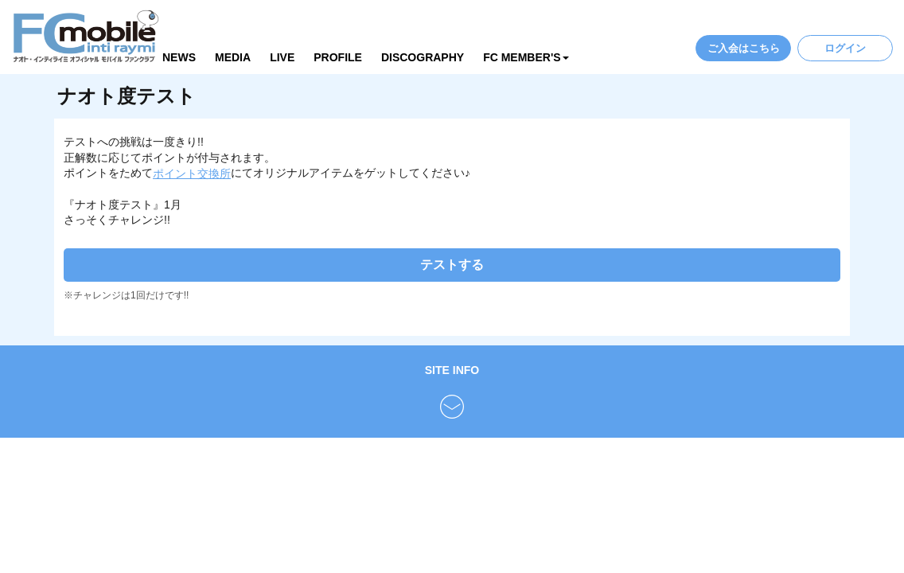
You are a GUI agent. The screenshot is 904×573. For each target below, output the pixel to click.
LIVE (282, 57)
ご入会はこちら (743, 48)
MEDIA (233, 57)
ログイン (845, 48)
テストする (452, 264)
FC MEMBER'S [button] (525, 57)
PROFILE (338, 57)
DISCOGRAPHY (422, 57)
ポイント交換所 (192, 173)
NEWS (179, 57)
